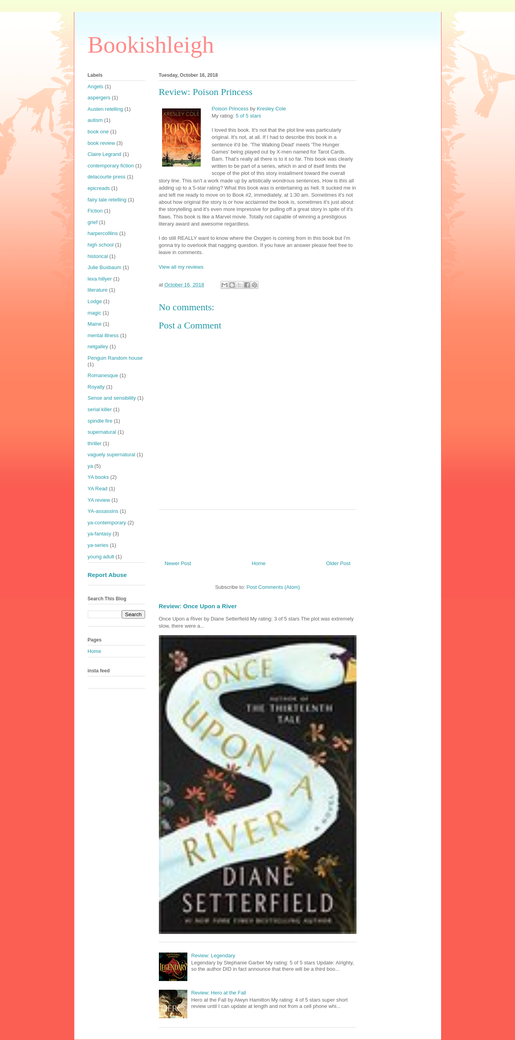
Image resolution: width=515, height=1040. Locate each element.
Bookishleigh (151, 45)
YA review (99, 500)
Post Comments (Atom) (273, 587)
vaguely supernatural (112, 454)
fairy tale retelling (107, 200)
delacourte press (107, 177)
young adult (101, 557)
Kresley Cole (271, 109)
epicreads (99, 188)
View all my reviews (181, 267)
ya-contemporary (107, 523)
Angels (96, 86)
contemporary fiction (111, 166)
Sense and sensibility (112, 398)
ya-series (98, 545)
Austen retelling (105, 109)
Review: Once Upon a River (198, 606)
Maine (95, 324)
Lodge (95, 301)
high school (101, 245)
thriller (95, 443)
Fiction (95, 211)
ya (90, 466)
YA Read (98, 489)
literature (98, 290)
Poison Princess (230, 109)
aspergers (99, 98)
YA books (98, 477)
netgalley (98, 346)
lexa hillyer (100, 279)
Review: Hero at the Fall (218, 993)
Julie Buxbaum (104, 267)
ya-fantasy (99, 534)
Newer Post (178, 563)
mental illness (103, 335)
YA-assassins (103, 511)
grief (93, 222)
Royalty (96, 387)
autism (95, 120)
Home (259, 563)
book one (98, 132)
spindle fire (100, 421)
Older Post (338, 563)
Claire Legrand (104, 154)
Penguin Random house (115, 358)
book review (101, 143)
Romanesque (103, 375)
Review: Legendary (213, 955)
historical (98, 256)
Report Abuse (107, 574)
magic (95, 313)
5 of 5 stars (248, 116)
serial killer (100, 409)
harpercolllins (103, 233)
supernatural (102, 432)
